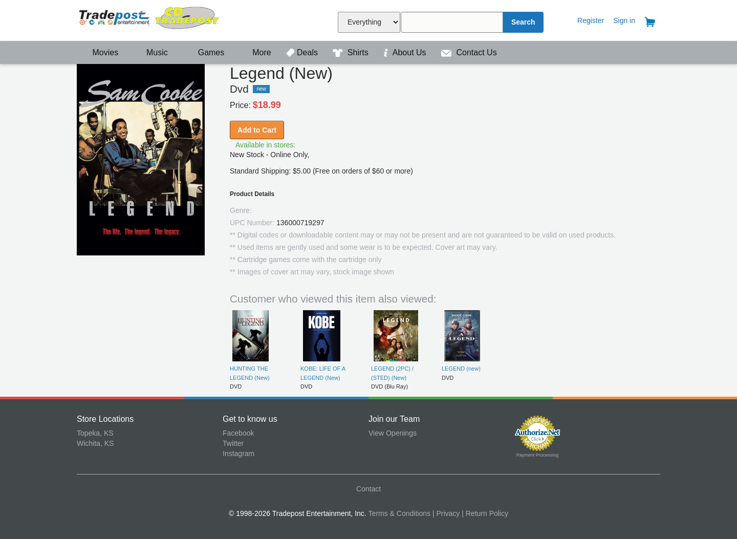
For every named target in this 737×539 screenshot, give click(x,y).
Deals (303, 52)
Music (152, 52)
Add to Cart (256, 130)
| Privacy (446, 513)
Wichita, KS (95, 443)
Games (204, 52)
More (256, 52)
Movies (99, 52)
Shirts (352, 52)
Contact (368, 489)
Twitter (233, 443)
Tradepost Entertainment (150, 19)
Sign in (624, 20)
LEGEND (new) (461, 368)
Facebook (238, 433)
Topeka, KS (95, 433)
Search (523, 22)
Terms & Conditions (399, 513)
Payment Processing (537, 455)
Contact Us (469, 52)
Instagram (238, 453)
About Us (405, 52)
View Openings (392, 433)
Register (590, 20)
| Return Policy (485, 513)
